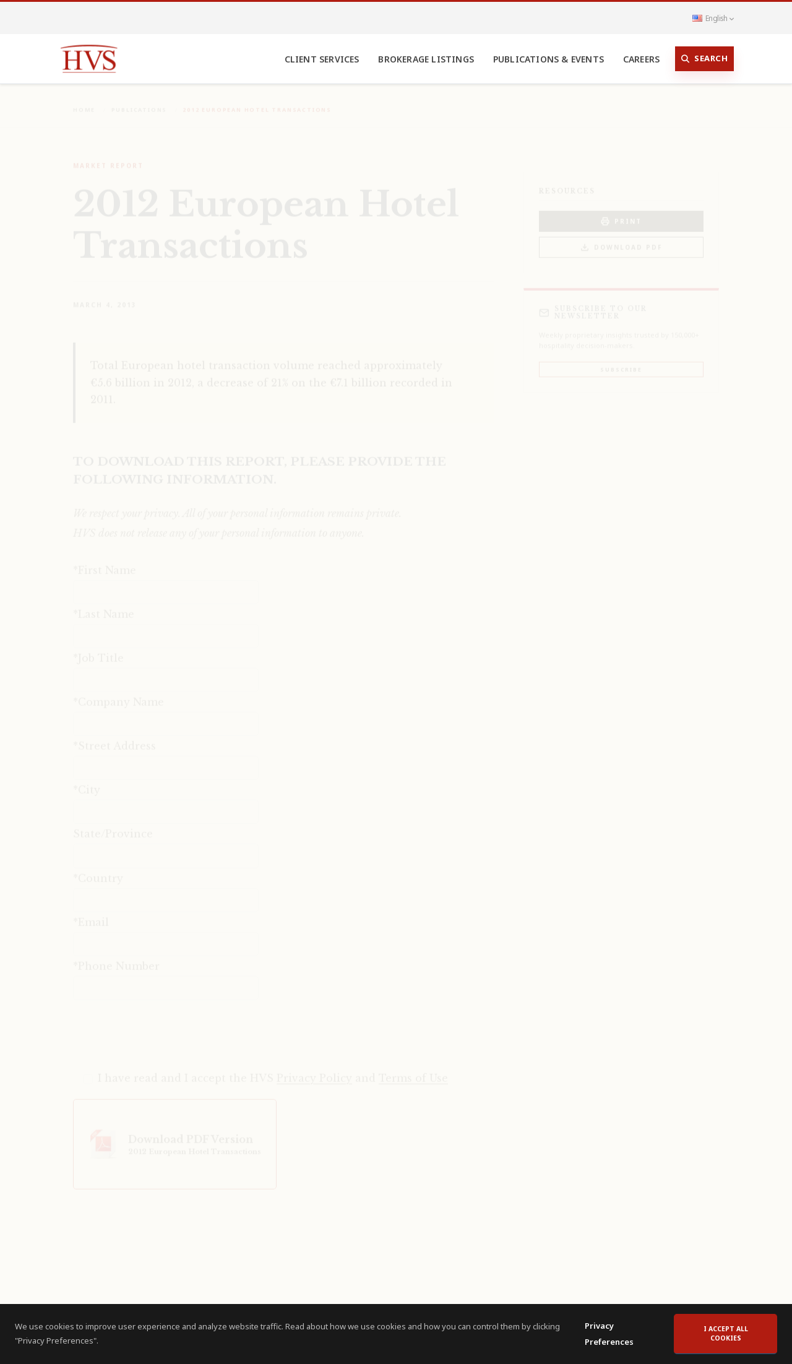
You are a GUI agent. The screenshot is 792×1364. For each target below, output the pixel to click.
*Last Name (103, 605)
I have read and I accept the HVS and (273, 1069)
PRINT (621, 213)
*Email (91, 913)
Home (84, 101)
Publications (139, 101)
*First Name (104, 561)
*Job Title (98, 649)
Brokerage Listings (426, 59)
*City (86, 781)
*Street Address (114, 737)
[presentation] (167, 1026)
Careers (641, 59)
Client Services (322, 59)
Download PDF (621, 239)
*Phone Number (116, 957)
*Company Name (118, 693)
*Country (98, 870)
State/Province (113, 825)
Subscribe (621, 361)
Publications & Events (548, 59)
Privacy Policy (314, 1069)
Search (704, 59)
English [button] (712, 18)
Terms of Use (413, 1069)
